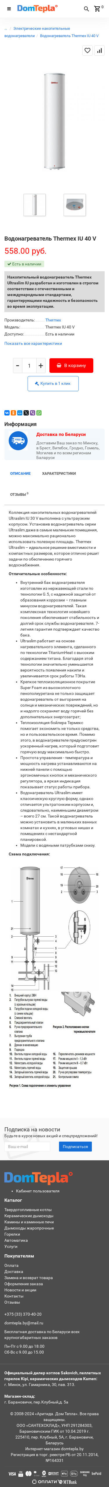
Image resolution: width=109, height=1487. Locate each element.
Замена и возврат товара (28, 1277)
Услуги (10, 1246)
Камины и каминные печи (29, 1222)
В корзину (71, 365)
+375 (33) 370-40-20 (23, 1314)
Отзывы (19, 494)
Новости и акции (20, 1290)
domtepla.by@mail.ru (23, 1323)
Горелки (12, 1234)
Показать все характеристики (33, 343)
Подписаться (75, 1146)
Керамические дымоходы (28, 1215)
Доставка (13, 1271)
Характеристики (59, 473)
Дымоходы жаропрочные (29, 1228)
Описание (20, 473)
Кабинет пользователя (38, 1191)
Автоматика (16, 1240)
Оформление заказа (23, 1283)
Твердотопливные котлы (28, 1209)
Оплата (11, 1265)
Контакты (14, 1296)
